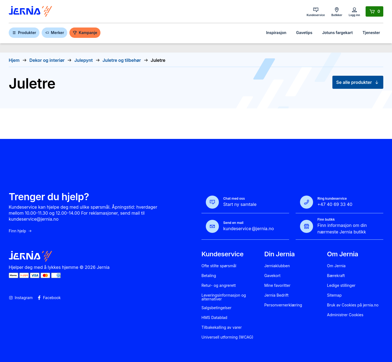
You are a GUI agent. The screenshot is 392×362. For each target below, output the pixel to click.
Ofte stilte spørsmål (218, 266)
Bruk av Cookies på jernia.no (352, 305)
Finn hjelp (20, 231)
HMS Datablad (214, 318)
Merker (54, 32)
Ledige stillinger (341, 285)
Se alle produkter (357, 82)
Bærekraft (336, 276)
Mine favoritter (277, 285)
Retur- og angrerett (218, 285)
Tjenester (371, 32)
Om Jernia (336, 266)
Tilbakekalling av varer (221, 327)
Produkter (24, 32)
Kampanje (85, 32)
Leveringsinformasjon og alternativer (223, 297)
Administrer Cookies (345, 315)
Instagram (21, 298)
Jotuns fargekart (337, 32)
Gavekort (272, 276)
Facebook (49, 298)
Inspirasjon (276, 32)
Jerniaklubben (277, 266)
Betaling (208, 276)
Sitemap (334, 295)
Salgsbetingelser (216, 308)
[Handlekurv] (374, 11)
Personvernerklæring (283, 305)
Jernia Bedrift (276, 295)
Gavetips (304, 32)
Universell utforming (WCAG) (227, 337)
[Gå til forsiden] (30, 11)
